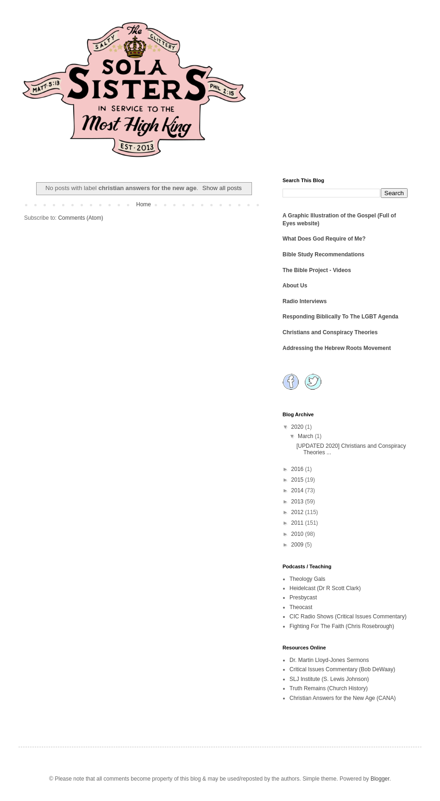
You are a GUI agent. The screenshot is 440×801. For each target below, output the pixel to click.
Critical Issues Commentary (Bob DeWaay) (342, 669)
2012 (298, 512)
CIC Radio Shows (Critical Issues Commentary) (348, 616)
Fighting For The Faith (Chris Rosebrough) (341, 626)
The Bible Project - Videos (317, 270)
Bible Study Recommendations (324, 254)
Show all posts (222, 187)
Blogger (380, 779)
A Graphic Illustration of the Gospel (329, 215)
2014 (298, 490)
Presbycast (303, 597)
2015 (298, 480)
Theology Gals (307, 579)
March (306, 436)
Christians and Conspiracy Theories (330, 332)
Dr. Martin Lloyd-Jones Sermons (329, 660)
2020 (298, 427)
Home (143, 204)
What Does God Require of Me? (324, 238)
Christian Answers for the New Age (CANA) (342, 698)
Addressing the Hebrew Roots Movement (337, 348)
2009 (298, 544)
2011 (298, 523)
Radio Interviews (305, 301)
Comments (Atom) (80, 218)
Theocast (300, 607)
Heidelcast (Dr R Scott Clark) (325, 588)
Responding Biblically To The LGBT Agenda (340, 316)
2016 (298, 469)
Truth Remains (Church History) (328, 688)
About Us (295, 285)
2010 (298, 534)
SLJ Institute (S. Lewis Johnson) (329, 679)
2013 (298, 501)
